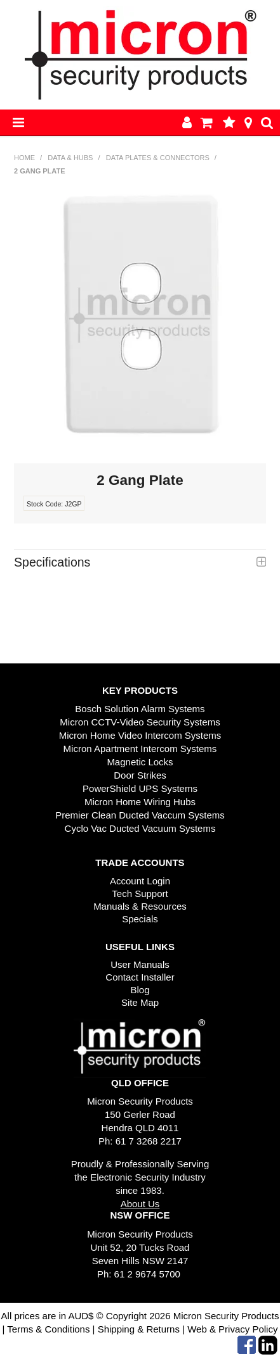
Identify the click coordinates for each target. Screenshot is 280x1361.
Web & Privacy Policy (232, 1329)
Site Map (140, 1002)
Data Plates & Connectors (158, 157)
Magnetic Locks (140, 761)
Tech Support (140, 893)
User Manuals (140, 964)
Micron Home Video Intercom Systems (140, 735)
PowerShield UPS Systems (140, 788)
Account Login (140, 880)
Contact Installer (139, 977)
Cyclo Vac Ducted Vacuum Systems (140, 828)
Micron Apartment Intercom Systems (140, 748)
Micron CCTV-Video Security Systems (140, 722)
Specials (140, 918)
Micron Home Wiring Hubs (140, 801)
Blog (139, 989)
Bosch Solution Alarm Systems (139, 708)
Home (24, 157)
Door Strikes (140, 775)
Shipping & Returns (137, 1329)
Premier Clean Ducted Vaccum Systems (139, 815)
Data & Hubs (70, 157)
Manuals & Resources (140, 906)
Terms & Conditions (48, 1329)
